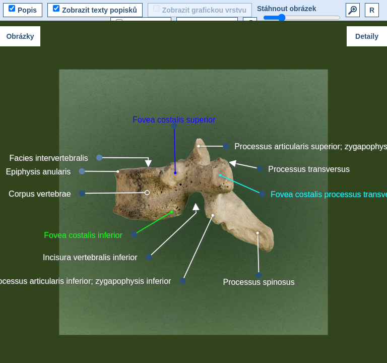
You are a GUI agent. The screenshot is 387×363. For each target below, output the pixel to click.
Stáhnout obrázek (286, 9)
